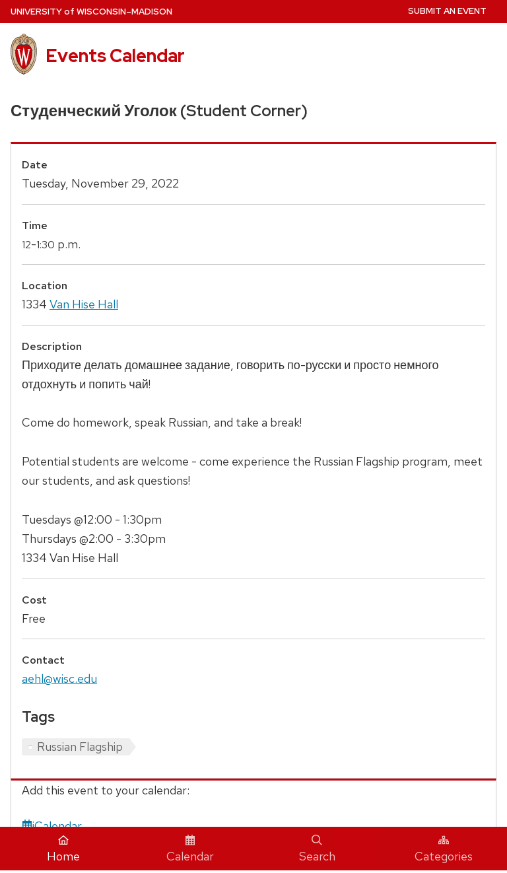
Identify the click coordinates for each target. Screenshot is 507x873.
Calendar (190, 849)
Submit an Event (447, 11)
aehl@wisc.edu (59, 678)
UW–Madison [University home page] (91, 11)
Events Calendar (115, 55)
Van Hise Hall (84, 304)
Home (63, 849)
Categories (444, 849)
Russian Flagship (80, 746)
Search (317, 849)
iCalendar (52, 825)
